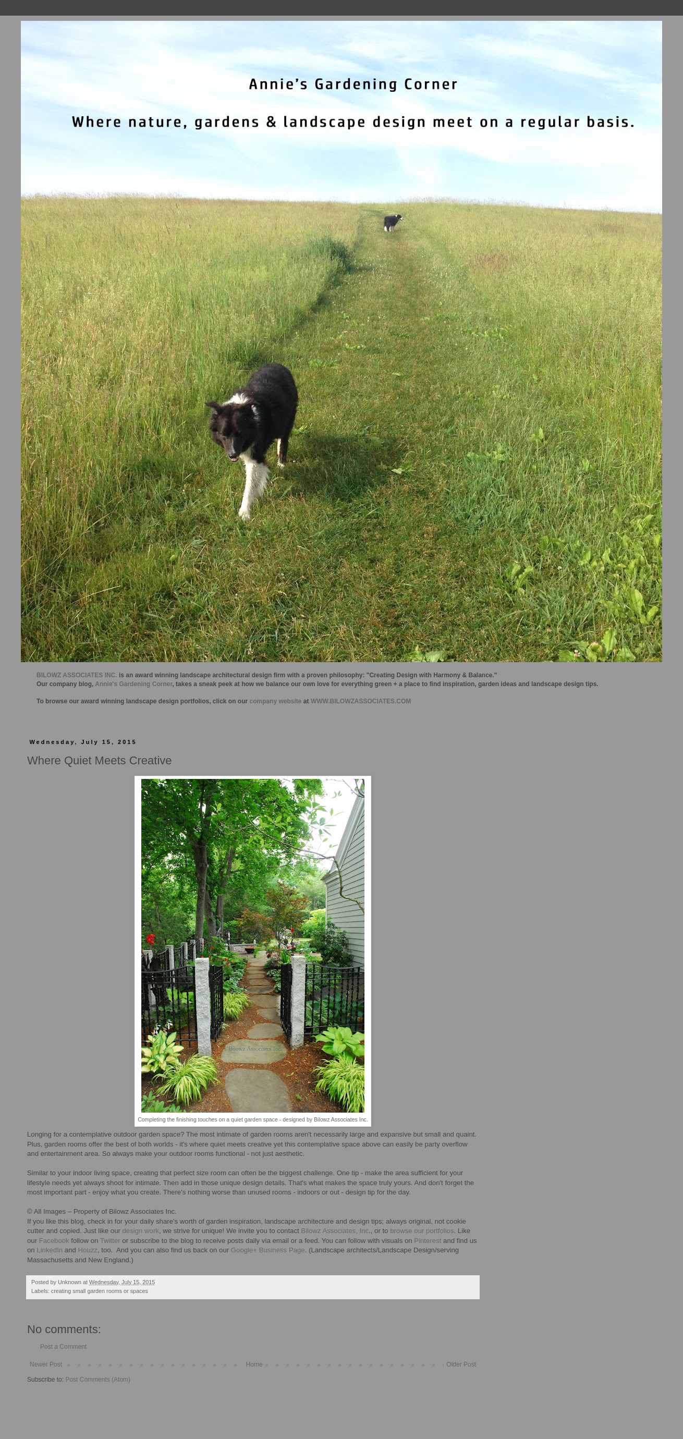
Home (254, 1364)
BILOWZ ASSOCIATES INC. (76, 675)
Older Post (461, 1364)
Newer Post (46, 1364)
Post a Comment (63, 1346)
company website (276, 701)
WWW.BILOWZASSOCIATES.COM (361, 701)
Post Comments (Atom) (97, 1379)
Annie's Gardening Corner (133, 684)
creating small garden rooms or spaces (99, 1291)
